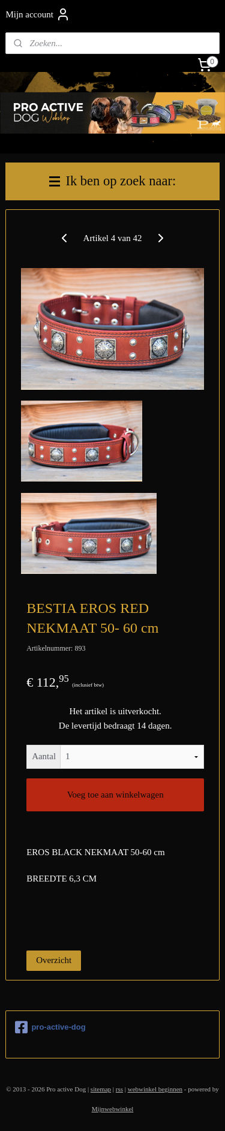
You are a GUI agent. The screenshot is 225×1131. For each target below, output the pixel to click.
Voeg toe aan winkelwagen (115, 794)
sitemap (101, 1089)
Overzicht (53, 960)
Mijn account (37, 14)
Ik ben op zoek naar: (112, 180)
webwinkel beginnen (155, 1089)
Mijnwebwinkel (113, 1108)
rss (119, 1089)
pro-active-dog (50, 1027)
